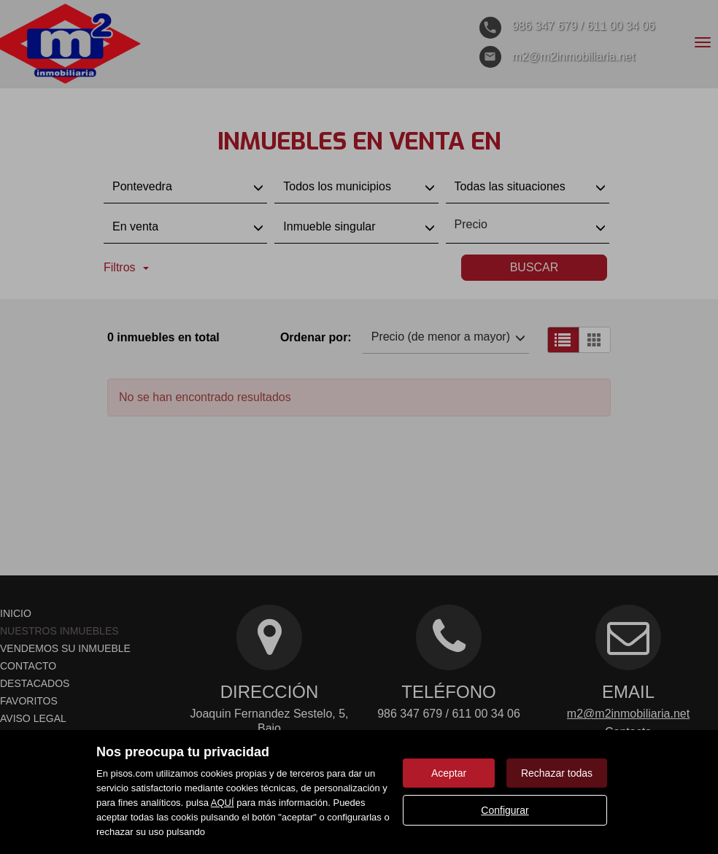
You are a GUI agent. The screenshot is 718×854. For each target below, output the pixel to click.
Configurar (504, 810)
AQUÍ (222, 802)
